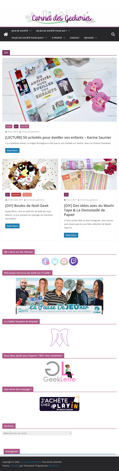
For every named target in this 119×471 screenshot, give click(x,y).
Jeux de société (20, 30)
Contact (74, 37)
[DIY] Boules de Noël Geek (27, 205)
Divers (8, 126)
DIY (16, 126)
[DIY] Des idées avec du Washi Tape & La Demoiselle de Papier (89, 210)
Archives (89, 37)
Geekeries (16, 195)
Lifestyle (27, 195)
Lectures (24, 126)
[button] (29, 31)
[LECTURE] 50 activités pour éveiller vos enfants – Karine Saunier (58, 137)
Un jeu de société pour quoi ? (28, 37)
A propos (57, 37)
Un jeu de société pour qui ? (51, 30)
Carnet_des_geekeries (30, 131)
